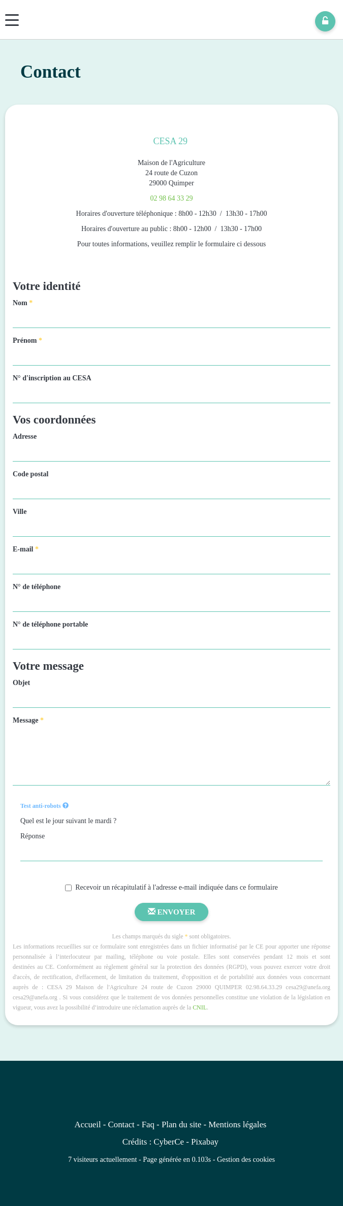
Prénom (27, 340)
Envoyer (171, 912)
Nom (23, 303)
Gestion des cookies (246, 1159)
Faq (148, 1124)
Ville (19, 511)
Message (28, 720)
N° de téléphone (36, 587)
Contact (121, 1124)
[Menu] (12, 20)
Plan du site (181, 1124)
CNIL (200, 1007)
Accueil (87, 1124)
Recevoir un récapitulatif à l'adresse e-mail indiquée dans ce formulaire (171, 887)
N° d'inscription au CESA (52, 378)
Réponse (32, 836)
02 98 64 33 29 (171, 198)
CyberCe (168, 1142)
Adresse (25, 436)
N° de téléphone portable (50, 624)
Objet (21, 683)
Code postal (30, 474)
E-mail (26, 549)
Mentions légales (237, 1124)
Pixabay (205, 1142)
